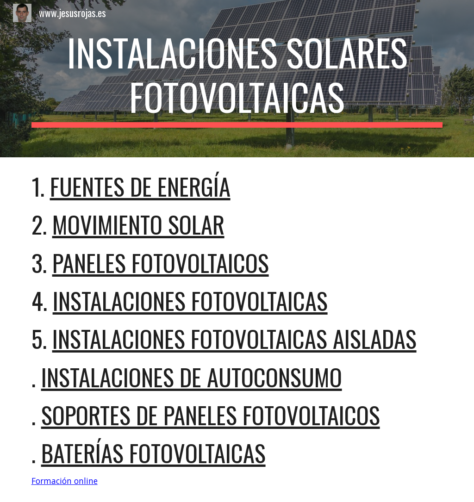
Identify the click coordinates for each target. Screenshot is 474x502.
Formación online (64, 480)
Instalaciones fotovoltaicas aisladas (234, 338)
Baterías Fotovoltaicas (153, 452)
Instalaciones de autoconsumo (191, 376)
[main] (237, 78)
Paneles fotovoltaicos (160, 262)
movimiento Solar (138, 224)
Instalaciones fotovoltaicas (190, 300)
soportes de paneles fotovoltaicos (210, 414)
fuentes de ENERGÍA (140, 186)
